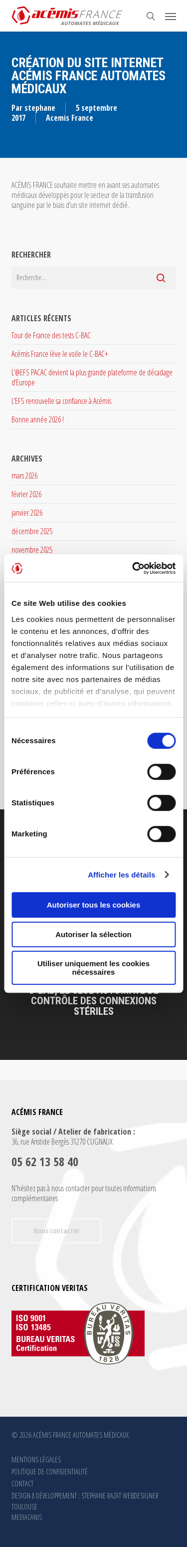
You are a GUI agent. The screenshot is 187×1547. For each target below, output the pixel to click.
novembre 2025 (31, 549)
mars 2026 (24, 475)
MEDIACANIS (26, 1517)
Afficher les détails (121, 874)
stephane (39, 107)
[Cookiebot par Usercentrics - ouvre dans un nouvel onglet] (133, 568)
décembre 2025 (31, 531)
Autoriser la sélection (93, 934)
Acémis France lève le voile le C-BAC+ (59, 353)
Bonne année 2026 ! (37, 419)
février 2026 (26, 494)
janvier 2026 (26, 512)
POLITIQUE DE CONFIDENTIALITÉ (49, 1471)
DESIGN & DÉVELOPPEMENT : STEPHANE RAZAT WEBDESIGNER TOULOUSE (85, 1496)
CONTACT (22, 1483)
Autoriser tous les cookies (94, 905)
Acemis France (69, 117)
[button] (170, 16)
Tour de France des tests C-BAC (51, 335)
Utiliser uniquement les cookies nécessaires (93, 967)
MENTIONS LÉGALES (36, 1459)
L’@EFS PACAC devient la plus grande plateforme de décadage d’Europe (92, 377)
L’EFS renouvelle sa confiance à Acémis (61, 400)
